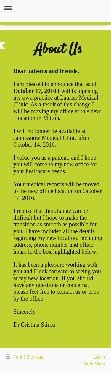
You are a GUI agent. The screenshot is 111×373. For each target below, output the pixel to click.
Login (99, 356)
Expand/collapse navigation (55, 7)
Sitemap (35, 356)
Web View (94, 363)
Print (15, 356)
